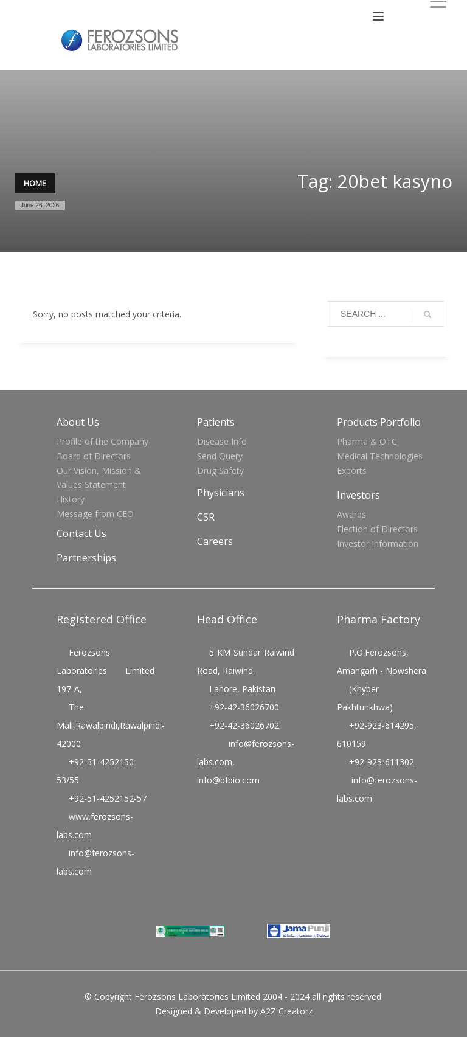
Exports (352, 470)
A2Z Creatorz (286, 1011)
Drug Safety (220, 470)
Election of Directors (377, 529)
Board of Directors (94, 456)
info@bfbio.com (228, 780)
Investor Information (377, 543)
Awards (351, 514)
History (71, 499)
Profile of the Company (102, 441)
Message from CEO (95, 513)
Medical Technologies (380, 456)
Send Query (220, 456)
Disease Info (222, 441)
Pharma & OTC (367, 441)
